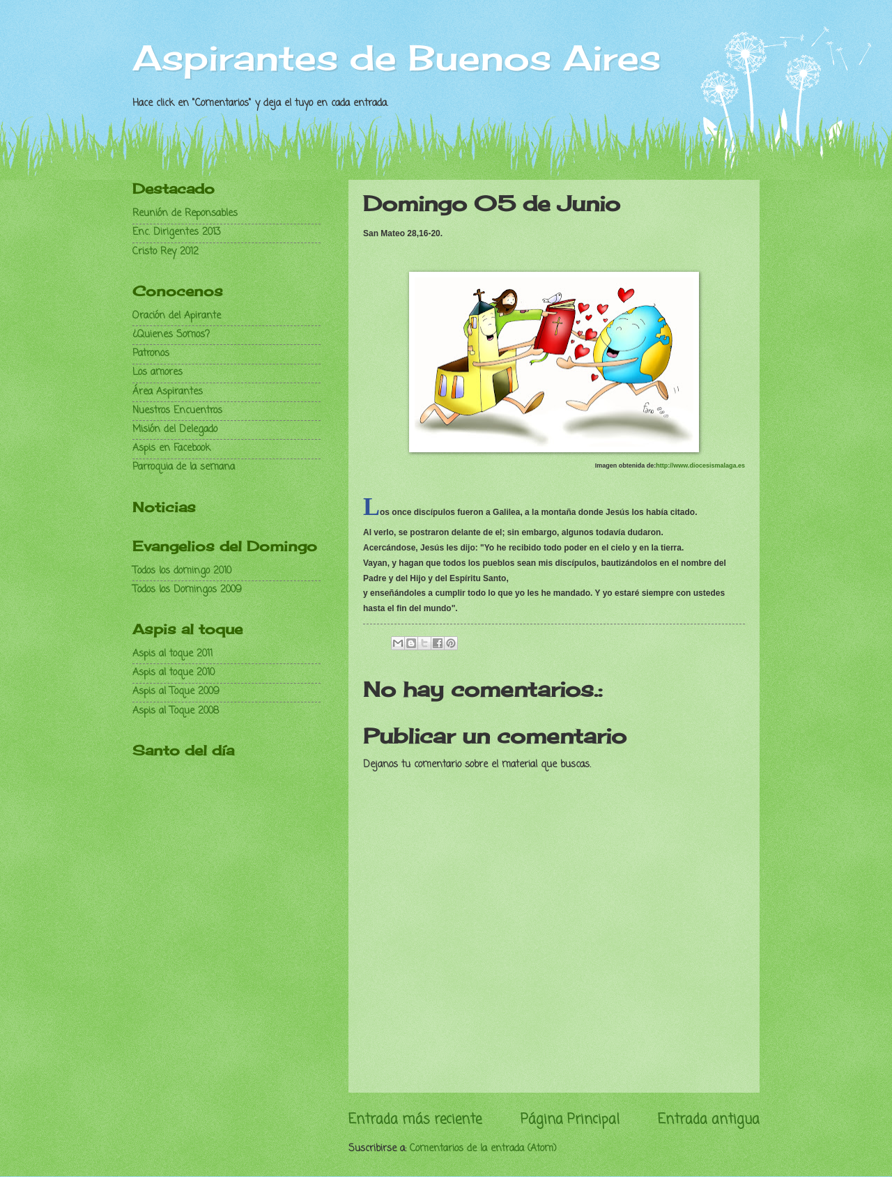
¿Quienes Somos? (171, 335)
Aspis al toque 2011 (172, 654)
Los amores (157, 372)
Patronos (150, 353)
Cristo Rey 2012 (165, 252)
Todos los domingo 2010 (181, 571)
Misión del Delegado (174, 429)
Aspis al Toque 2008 (175, 711)
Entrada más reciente (415, 1119)
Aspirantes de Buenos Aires (396, 57)
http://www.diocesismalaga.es (700, 465)
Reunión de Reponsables (185, 213)
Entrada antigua (709, 1119)
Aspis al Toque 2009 (176, 691)
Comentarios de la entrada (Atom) (483, 1148)
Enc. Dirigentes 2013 (176, 232)
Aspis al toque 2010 (173, 673)
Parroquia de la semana (183, 467)
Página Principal (570, 1119)
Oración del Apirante (176, 316)
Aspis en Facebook (171, 448)
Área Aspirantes (167, 392)
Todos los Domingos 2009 (187, 590)
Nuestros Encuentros (177, 410)
